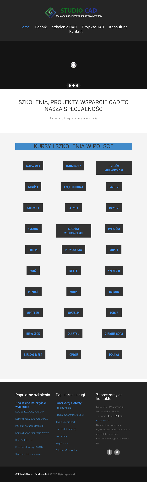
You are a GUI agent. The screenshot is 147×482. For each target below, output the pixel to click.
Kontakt (75, 31)
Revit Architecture (24, 440)
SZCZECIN (114, 270)
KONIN (73, 291)
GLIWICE (73, 207)
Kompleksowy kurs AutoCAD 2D (31, 418)
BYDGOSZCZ (73, 166)
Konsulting (118, 27)
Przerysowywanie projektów (70, 415)
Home (25, 27)
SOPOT (114, 249)
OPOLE (73, 354)
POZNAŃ (33, 291)
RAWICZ (114, 207)
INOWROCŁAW (73, 249)
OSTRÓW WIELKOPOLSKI (114, 168)
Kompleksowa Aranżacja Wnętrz (32, 433)
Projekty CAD (93, 27)
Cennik (41, 27)
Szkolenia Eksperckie (66, 450)
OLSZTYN (73, 333)
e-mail (106, 420)
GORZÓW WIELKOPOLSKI (73, 230)
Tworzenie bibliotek (65, 422)
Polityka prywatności (65, 474)
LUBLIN (33, 249)
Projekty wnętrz (63, 408)
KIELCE (73, 270)
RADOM (114, 186)
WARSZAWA (33, 166)
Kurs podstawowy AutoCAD (29, 411)
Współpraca (62, 443)
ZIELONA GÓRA (114, 333)
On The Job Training (66, 429)
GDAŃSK (33, 186)
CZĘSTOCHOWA (73, 186)
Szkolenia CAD (64, 27)
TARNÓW (114, 291)
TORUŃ (114, 312)
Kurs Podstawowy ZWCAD (29, 447)
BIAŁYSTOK (33, 333)
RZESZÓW (114, 228)
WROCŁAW (33, 312)
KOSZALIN (73, 312)
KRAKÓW (33, 228)
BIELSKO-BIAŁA (33, 354)
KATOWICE (33, 207)
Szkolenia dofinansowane (28, 454)
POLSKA (114, 354)
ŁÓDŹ (33, 270)
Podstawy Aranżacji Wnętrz (29, 426)
